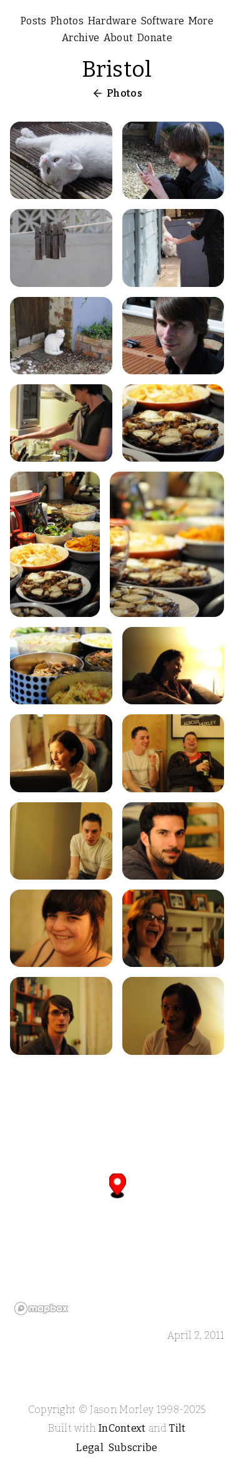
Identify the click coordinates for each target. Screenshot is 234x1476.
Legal (90, 1448)
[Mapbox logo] (41, 1308)
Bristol (117, 69)
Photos (124, 93)
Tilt (177, 1428)
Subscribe (133, 1448)
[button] (117, 1185)
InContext (122, 1428)
